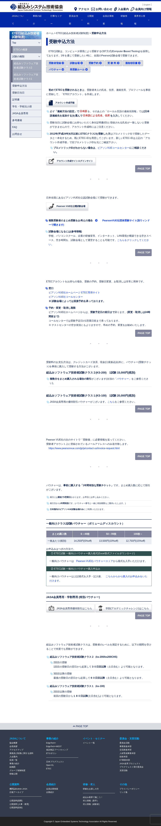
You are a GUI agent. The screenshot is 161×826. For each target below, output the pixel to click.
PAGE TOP (80, 726)
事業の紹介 (39, 20)
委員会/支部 (75, 20)
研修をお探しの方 (91, 789)
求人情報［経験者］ (92, 804)
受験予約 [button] (95, 63)
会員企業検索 (108, 20)
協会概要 (13, 743)
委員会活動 (125, 743)
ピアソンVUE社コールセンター (66, 297)
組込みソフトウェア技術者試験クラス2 (26, 65)
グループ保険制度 (17, 770)
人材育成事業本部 (127, 753)
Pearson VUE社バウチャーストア (94, 561)
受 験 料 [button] (113, 63)
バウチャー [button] (56, 69)
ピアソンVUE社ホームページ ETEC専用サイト (74, 292)
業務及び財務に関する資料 (21, 753)
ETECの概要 (21, 49)
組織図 (12, 767)
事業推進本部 (125, 746)
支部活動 (124, 770)
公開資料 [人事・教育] (19, 804)
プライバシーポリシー (129, 789)
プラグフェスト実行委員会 (131, 767)
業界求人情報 (141, 20)
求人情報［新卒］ (91, 800)
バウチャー (123, 379)
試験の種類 (18, 56)
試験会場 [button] (76, 63)
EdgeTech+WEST (54, 746)
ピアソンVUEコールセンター (114, 148)
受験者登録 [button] (56, 63)
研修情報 (124, 20)
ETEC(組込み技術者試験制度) (72, 33)
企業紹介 (50, 792)
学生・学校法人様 (22, 106)
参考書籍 (17, 120)
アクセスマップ (16, 750)
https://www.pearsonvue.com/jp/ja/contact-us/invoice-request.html (84, 448)
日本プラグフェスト (55, 762)
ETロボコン (51, 753)
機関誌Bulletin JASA (18, 789)
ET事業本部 (125, 760)
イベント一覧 (89, 743)
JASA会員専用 (20, 113)
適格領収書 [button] (133, 63)
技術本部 (124, 756)
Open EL (50, 765)
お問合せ (17, 134)
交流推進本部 (125, 750)
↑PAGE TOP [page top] (143, 168)
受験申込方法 (19, 85)
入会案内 (13, 756)
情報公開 (13, 774)
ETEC (48, 768)
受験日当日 (18, 92)
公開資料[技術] (15, 807)
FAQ (14, 127)
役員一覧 (13, 760)
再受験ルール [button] (79, 69)
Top (14, 42)
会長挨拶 (13, 746)
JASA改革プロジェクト (130, 763)
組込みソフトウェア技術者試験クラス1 (26, 76)
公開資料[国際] (15, 800)
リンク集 (124, 792)
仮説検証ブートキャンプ (57, 750)
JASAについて (20, 20)
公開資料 (92, 20)
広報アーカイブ (16, 792)
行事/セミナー (56, 20)
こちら (111, 402)
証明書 (16, 99)
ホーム (50, 33)
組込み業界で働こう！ (93, 797)
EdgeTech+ (51, 743)
